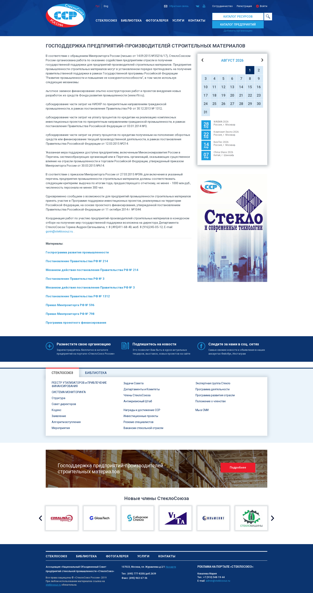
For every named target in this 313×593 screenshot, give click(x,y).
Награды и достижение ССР (142, 410)
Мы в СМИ (202, 410)
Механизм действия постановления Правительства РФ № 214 (92, 270)
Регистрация (244, 6)
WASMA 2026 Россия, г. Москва (224, 123)
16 (259, 87)
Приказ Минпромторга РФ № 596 (70, 305)
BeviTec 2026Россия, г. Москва (224, 143)
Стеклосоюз (106, 20)
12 (223, 87)
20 (232, 95)
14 (241, 87)
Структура (58, 398)
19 (223, 95)
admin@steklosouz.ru (218, 580)
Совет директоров (64, 404)
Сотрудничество (222, 6)
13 (232, 87)
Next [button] (272, 518)
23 (259, 95)
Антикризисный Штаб (138, 401)
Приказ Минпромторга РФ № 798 (70, 314)
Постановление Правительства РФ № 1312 (78, 296)
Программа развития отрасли (215, 395)
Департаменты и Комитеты (142, 389)
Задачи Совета (134, 383)
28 (241, 104)
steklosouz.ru (53, 584)
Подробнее (238, 467)
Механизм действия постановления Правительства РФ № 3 (90, 287)
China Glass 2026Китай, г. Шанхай (224, 154)
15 (250, 87)
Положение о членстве (210, 401)
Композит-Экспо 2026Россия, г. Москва (226, 133)
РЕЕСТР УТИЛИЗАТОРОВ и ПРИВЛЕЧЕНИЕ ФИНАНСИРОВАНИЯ (79, 384)
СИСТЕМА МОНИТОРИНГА (69, 392)
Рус (98, 6)
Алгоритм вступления (66, 422)
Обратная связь (179, 6)
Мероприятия (61, 428)
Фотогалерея (157, 20)
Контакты (196, 20)
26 (223, 104)
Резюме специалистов (139, 422)
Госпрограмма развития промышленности (77, 252)
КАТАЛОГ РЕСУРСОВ (238, 16)
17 (206, 95)
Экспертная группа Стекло (212, 383)
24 (206, 104)
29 (250, 104)
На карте (171, 566)
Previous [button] (40, 518)
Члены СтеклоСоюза (137, 395)
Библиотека (131, 20)
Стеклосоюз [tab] (62, 373)
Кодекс (56, 410)
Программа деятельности (212, 389)
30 (259, 104)
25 (214, 104)
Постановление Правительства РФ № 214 (77, 261)
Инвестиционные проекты (141, 416)
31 (206, 112)
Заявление (59, 416)
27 (232, 104)
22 (250, 95)
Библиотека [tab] (96, 373)
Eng (106, 6)
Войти (263, 6)
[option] (232, 228)
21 (241, 95)
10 (206, 87)
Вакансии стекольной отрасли (143, 428)
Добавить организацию (238, 30)
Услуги (178, 20)
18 (214, 95)
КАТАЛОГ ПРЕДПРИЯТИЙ (238, 24)
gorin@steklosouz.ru (59, 231)
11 (214, 87)
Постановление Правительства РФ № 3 (75, 279)
